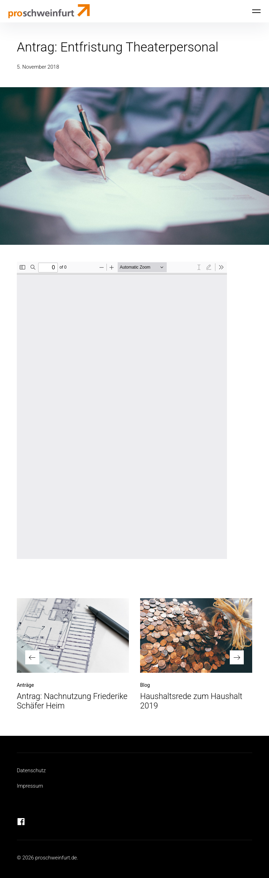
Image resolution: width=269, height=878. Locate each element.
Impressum (30, 786)
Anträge (25, 685)
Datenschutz (31, 770)
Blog (145, 685)
